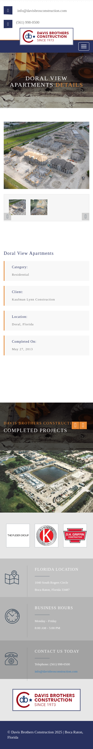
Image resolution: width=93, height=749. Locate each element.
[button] (7, 216)
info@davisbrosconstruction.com (42, 11)
